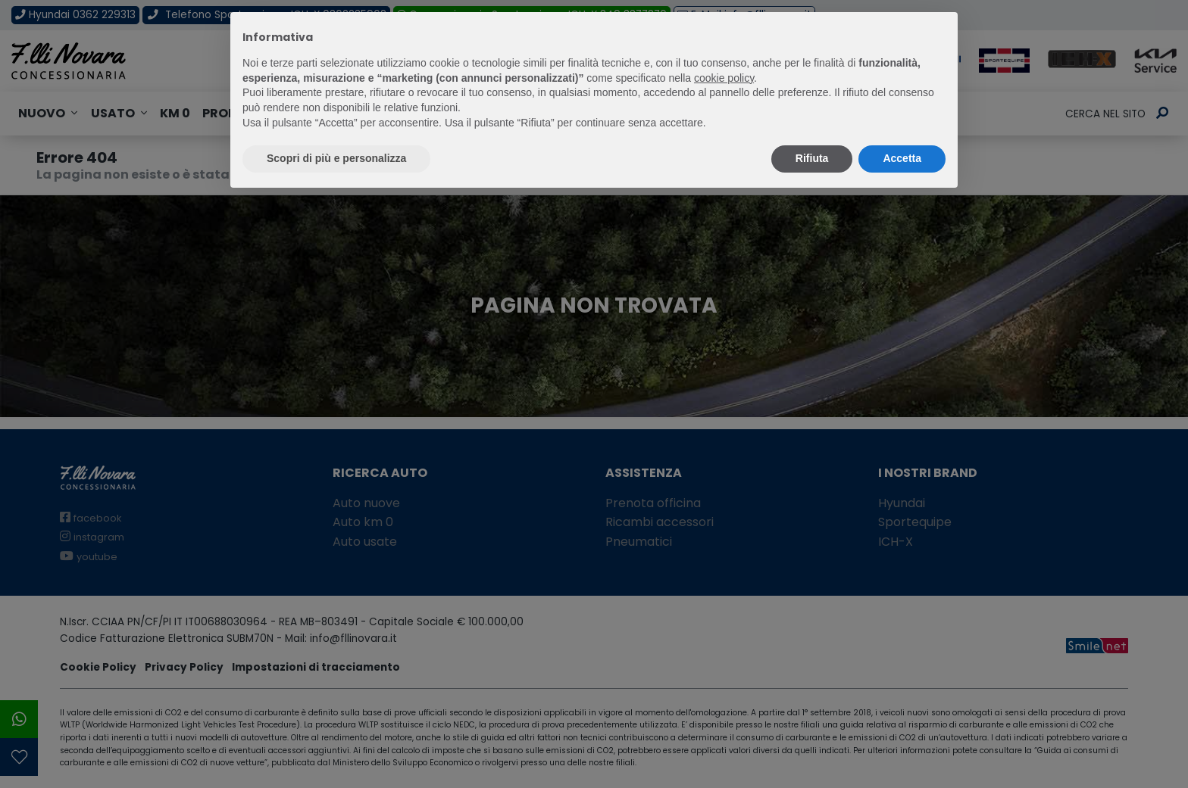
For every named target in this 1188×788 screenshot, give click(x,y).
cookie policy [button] (724, 78)
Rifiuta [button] (812, 158)
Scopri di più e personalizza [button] (336, 158)
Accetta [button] (902, 158)
